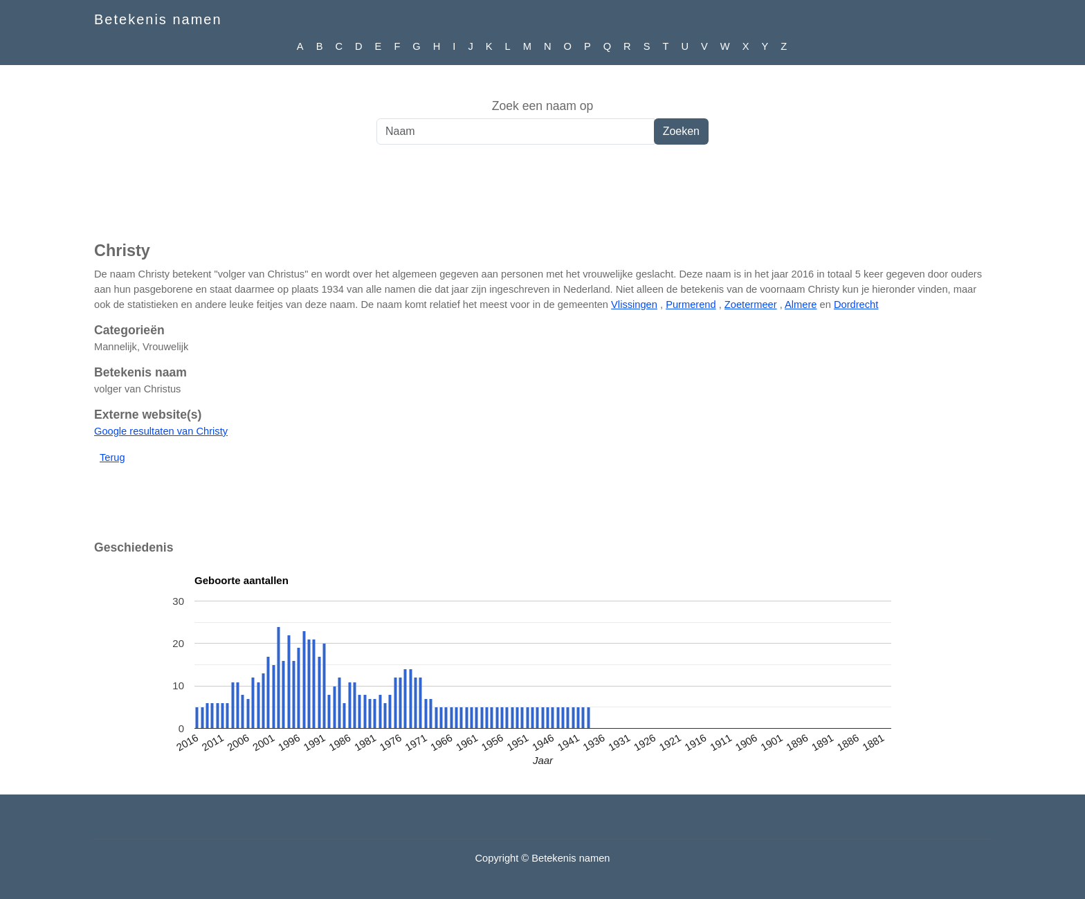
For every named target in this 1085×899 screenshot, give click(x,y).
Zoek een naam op (543, 106)
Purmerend (691, 304)
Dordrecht (856, 304)
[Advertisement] (542, 200)
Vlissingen (634, 304)
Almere (801, 304)
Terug (112, 457)
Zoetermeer (750, 304)
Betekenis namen (158, 19)
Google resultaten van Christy (161, 431)
